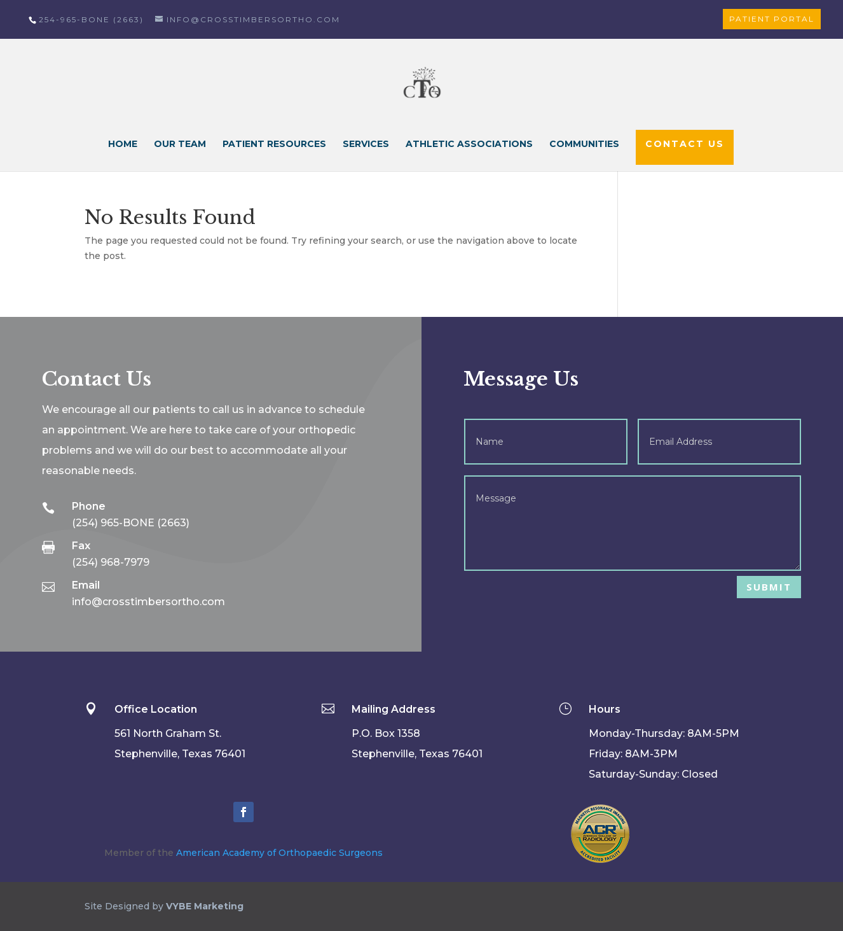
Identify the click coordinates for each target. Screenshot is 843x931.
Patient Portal (771, 19)
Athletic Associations (469, 144)
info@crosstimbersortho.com (148, 602)
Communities (584, 144)
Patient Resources (274, 144)
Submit (769, 586)
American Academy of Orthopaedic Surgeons (279, 852)
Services (366, 144)
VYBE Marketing (204, 906)
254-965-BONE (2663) (91, 19)
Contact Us (684, 144)
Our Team (180, 144)
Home (122, 144)
